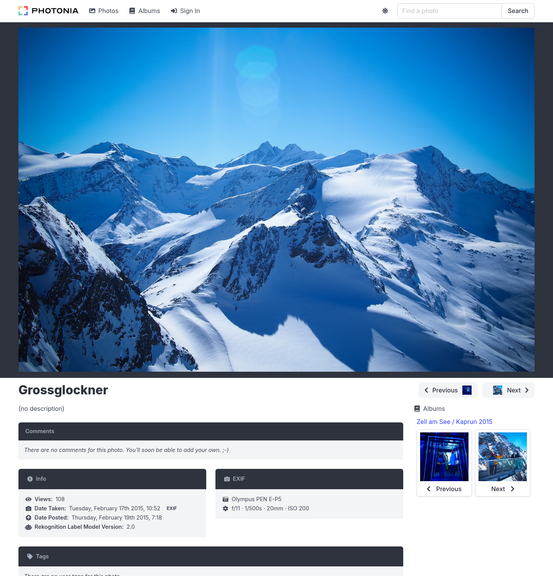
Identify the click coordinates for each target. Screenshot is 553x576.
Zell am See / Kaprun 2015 (455, 421)
